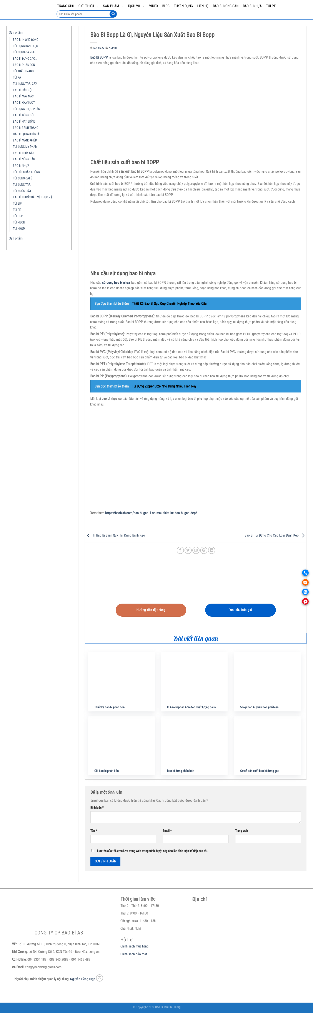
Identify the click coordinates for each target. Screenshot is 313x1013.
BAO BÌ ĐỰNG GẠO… (25, 59)
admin (113, 47)
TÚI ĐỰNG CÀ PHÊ (24, 52)
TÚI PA (17, 77)
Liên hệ (202, 6)
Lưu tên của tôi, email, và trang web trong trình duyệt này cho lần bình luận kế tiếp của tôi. (152, 851)
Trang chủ (65, 6)
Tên (93, 831)
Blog (166, 6)
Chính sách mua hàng (134, 946)
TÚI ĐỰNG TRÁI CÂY (25, 84)
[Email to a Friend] (196, 550)
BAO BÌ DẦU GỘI (22, 90)
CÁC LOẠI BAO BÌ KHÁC (27, 134)
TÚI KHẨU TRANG (23, 71)
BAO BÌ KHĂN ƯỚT (24, 103)
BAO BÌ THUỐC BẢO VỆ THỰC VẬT (33, 197)
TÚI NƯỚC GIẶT (22, 191)
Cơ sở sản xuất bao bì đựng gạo (259, 771)
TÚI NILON (19, 222)
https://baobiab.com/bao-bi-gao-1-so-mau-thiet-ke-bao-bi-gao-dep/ (151, 513)
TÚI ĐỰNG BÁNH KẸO (25, 46)
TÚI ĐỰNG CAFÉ (22, 178)
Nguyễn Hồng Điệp (82, 979)
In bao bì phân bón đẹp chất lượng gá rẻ (191, 707)
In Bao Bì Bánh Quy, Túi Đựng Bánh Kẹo (115, 535)
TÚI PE (271, 6)
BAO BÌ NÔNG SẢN (225, 6)
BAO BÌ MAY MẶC (23, 96)
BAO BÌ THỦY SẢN (23, 153)
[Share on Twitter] (188, 550)
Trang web (241, 831)
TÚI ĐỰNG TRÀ (22, 185)
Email (167, 831)
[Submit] (113, 14)
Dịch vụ (136, 6)
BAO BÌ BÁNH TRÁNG (25, 128)
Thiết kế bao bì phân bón (109, 707)
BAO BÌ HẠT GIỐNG (24, 121)
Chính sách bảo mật (133, 954)
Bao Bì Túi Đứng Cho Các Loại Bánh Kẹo (275, 535)
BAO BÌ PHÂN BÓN (24, 65)
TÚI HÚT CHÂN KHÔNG (26, 172)
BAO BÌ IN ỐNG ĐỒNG (25, 40)
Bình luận (97, 807)
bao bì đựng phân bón (180, 771)
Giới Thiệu (88, 6)
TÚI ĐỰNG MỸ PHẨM (25, 147)
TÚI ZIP (17, 203)
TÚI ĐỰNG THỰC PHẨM (26, 109)
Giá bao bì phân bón (106, 771)
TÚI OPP (18, 216)
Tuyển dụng (183, 6)
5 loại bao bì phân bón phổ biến (259, 707)
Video (153, 6)
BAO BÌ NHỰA (252, 6)
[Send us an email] (99, 978)
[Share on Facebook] (180, 550)
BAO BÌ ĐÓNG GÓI (23, 115)
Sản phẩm (113, 6)
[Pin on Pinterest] (203, 550)
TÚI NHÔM (19, 229)
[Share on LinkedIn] (211, 550)
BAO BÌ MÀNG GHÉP (25, 140)
